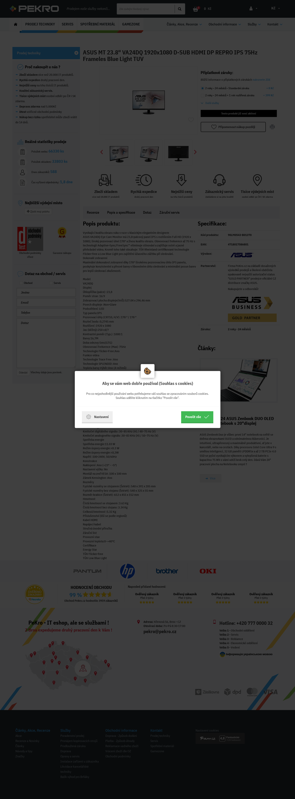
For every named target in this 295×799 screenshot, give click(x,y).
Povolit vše (197, 416)
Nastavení (97, 416)
